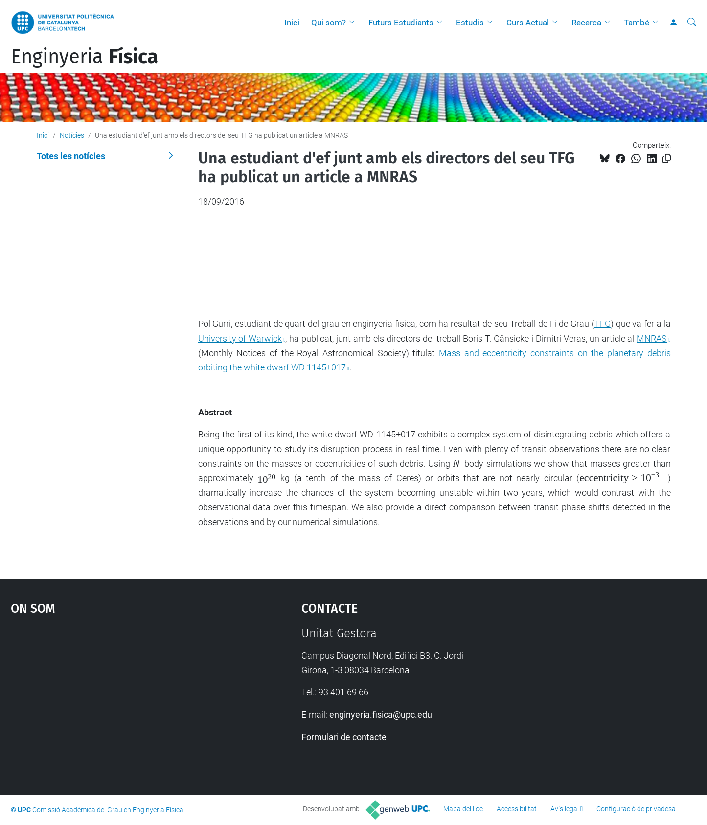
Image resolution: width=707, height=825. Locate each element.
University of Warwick (240, 338)
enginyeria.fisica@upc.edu (380, 715)
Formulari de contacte (344, 737)
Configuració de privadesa (636, 809)
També (636, 22)
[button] (354, 22)
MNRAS (652, 338)
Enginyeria (84, 57)
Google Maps (121, 699)
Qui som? (328, 22)
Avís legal (564, 809)
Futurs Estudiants (400, 22)
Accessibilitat (517, 809)
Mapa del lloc (463, 809)
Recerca (586, 22)
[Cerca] (691, 22)
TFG (602, 324)
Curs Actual (527, 22)
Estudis (470, 22)
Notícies (72, 135)
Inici (291, 22)
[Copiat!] (666, 158)
